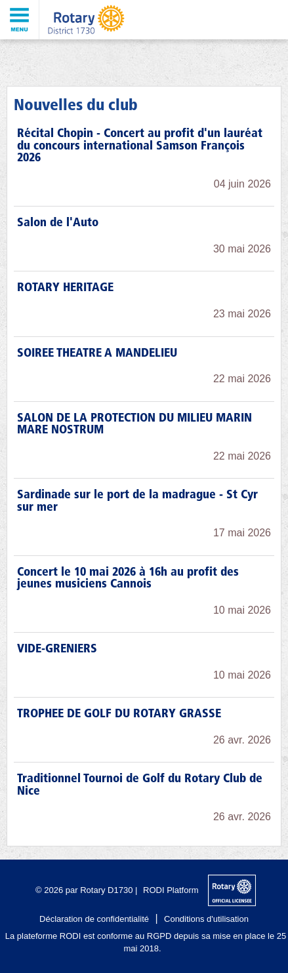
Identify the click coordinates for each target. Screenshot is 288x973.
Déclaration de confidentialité (94, 919)
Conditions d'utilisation (206, 919)
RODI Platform (171, 890)
